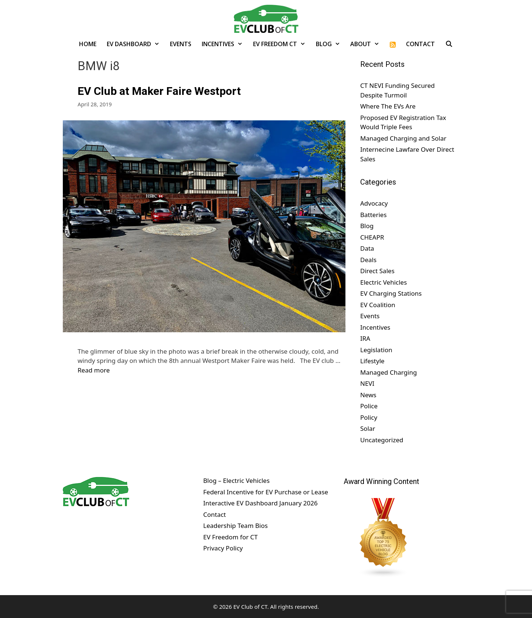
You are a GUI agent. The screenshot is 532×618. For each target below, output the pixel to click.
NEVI (367, 383)
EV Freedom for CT (230, 537)
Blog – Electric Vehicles (236, 480)
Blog (330, 44)
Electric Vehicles (383, 282)
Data (367, 248)
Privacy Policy (223, 548)
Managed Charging (388, 372)
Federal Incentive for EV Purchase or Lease (265, 492)
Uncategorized (381, 440)
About (367, 44)
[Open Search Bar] (449, 44)
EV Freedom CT (282, 44)
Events (180, 44)
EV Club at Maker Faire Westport (159, 91)
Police (369, 406)
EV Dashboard (136, 44)
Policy (368, 417)
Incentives (225, 44)
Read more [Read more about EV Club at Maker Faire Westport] (94, 370)
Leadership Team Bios (235, 525)
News (368, 395)
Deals (368, 259)
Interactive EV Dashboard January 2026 (260, 503)
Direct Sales (377, 271)
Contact (420, 44)
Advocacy (374, 203)
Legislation (376, 350)
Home (87, 44)
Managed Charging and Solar (403, 138)
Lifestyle (372, 361)
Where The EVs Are (388, 106)
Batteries (373, 214)
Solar (367, 428)
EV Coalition (377, 305)
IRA (365, 338)
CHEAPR (372, 237)
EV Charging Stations (391, 293)
